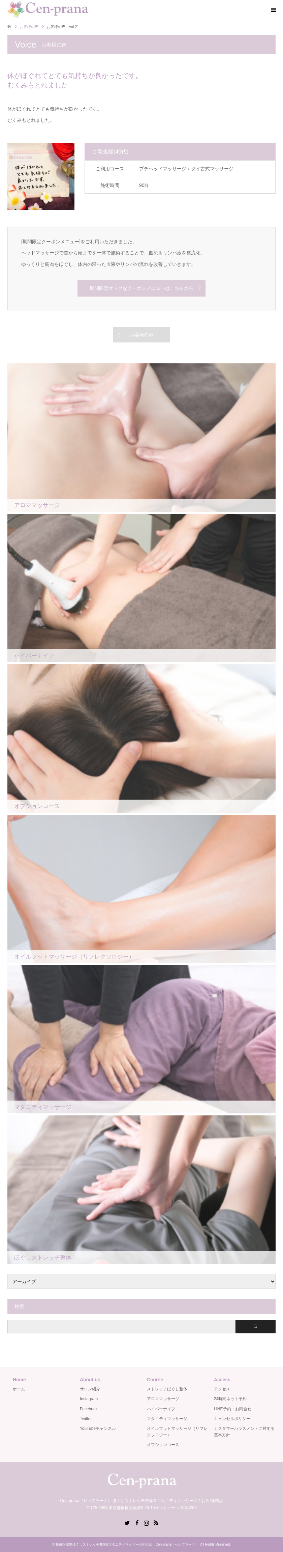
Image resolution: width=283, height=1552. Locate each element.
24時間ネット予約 (230, 1398)
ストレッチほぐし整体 (167, 1389)
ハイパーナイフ (161, 1409)
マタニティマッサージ (167, 1418)
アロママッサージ (163, 1398)
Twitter (86, 1418)
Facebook (89, 1409)
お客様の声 (141, 334)
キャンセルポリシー (232, 1418)
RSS (156, 1522)
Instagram (89, 1398)
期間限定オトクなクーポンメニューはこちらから (141, 288)
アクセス (222, 1389)
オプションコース (163, 1444)
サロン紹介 (90, 1389)
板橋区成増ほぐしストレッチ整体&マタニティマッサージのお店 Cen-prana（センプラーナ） (127, 1544)
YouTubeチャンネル (98, 1428)
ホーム (19, 1389)
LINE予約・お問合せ (232, 1409)
